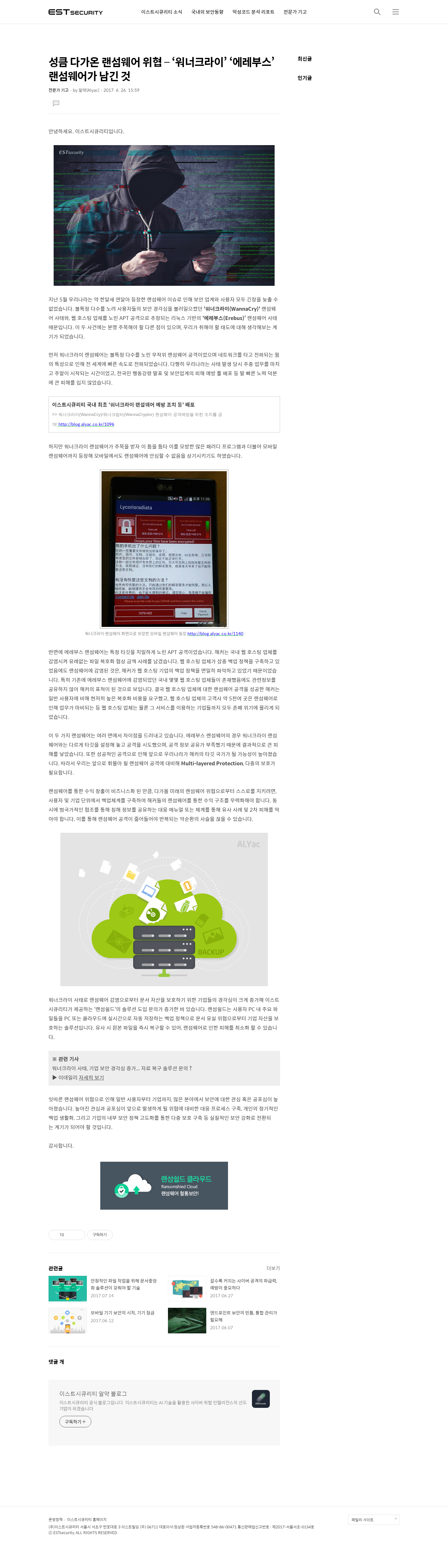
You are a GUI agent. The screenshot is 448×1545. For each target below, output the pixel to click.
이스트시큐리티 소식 (161, 11)
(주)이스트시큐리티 (64, 1527)
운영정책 (56, 1519)
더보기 (273, 1268)
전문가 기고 (295, 11)
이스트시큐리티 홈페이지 (87, 1519)
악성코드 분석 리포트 (253, 11)
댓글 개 (56, 1362)
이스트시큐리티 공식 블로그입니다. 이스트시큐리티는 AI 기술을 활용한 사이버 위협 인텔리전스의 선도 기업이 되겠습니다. (153, 1405)
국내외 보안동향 (207, 11)
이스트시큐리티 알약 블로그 (93, 1394)
